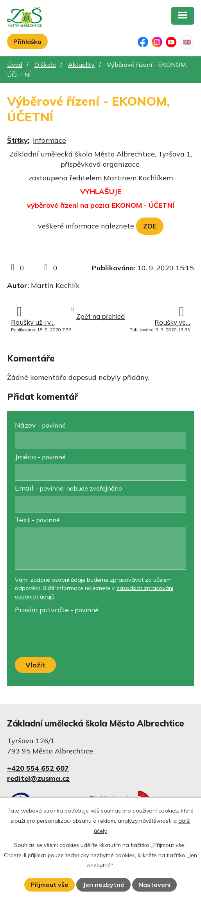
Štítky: (18, 140)
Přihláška (27, 41)
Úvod (14, 64)
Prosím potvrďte (57, 609)
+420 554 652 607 (38, 768)
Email (68, 488)
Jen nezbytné (103, 884)
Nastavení (154, 884)
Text (37, 519)
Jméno (40, 456)
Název (40, 425)
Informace (49, 140)
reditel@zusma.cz (38, 778)
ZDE (149, 225)
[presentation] (72, 636)
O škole (45, 64)
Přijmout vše (49, 884)
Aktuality (81, 64)
